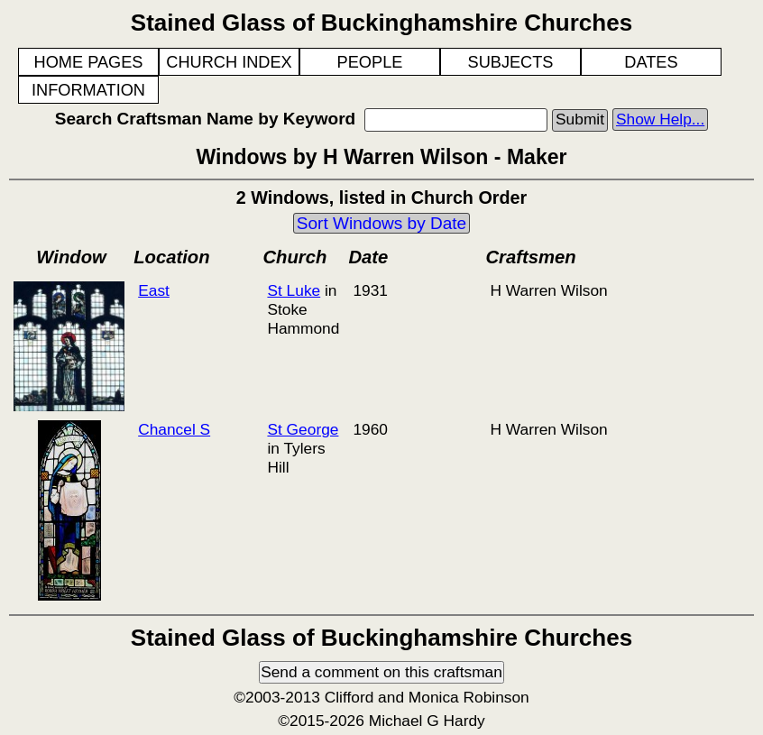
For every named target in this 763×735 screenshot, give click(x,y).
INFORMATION (88, 90)
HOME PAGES (88, 62)
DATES (650, 62)
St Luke (293, 290)
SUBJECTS (511, 62)
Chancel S (174, 429)
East (154, 290)
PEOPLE (370, 62)
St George (302, 429)
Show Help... (660, 119)
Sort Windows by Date (381, 223)
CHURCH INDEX (228, 62)
